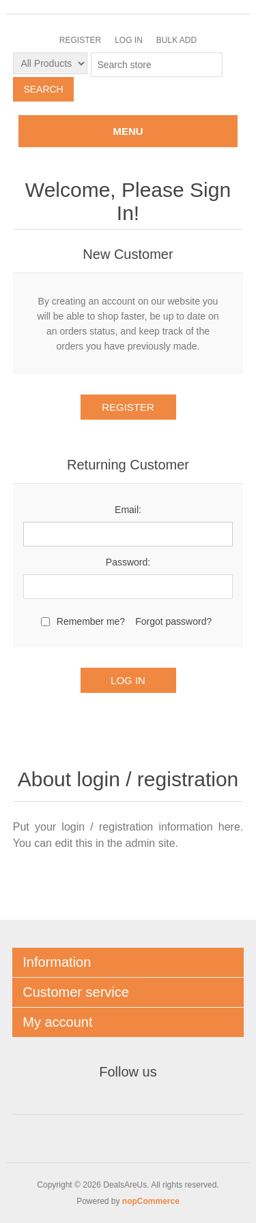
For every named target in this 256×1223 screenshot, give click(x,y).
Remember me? (91, 621)
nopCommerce (151, 1201)
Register (80, 40)
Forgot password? (173, 621)
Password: (128, 562)
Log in (129, 40)
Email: (128, 509)
